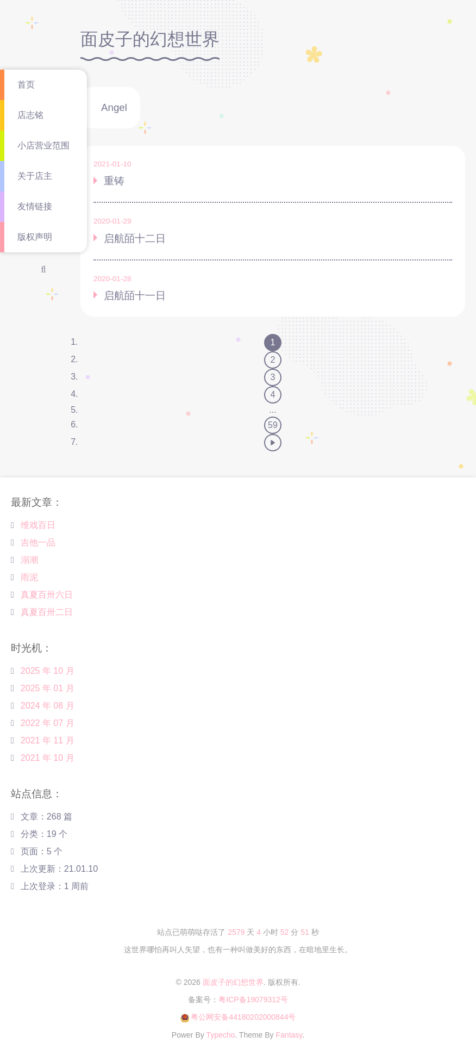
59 (273, 425)
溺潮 (29, 559)
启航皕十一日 (135, 295)
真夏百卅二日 (47, 612)
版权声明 (34, 236)
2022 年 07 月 (47, 723)
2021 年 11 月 (47, 740)
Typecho (220, 1035)
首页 (26, 84)
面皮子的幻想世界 (233, 982)
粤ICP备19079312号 (253, 999)
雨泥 (29, 577)
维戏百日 (38, 525)
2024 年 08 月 (47, 705)
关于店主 (34, 176)
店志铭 (30, 115)
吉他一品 (38, 542)
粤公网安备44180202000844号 (243, 1017)
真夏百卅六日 (47, 594)
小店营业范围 (43, 145)
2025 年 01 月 (47, 688)
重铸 (114, 181)
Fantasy (289, 1035)
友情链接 (34, 206)
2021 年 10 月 (47, 757)
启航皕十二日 (135, 238)
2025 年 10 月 (47, 670)
